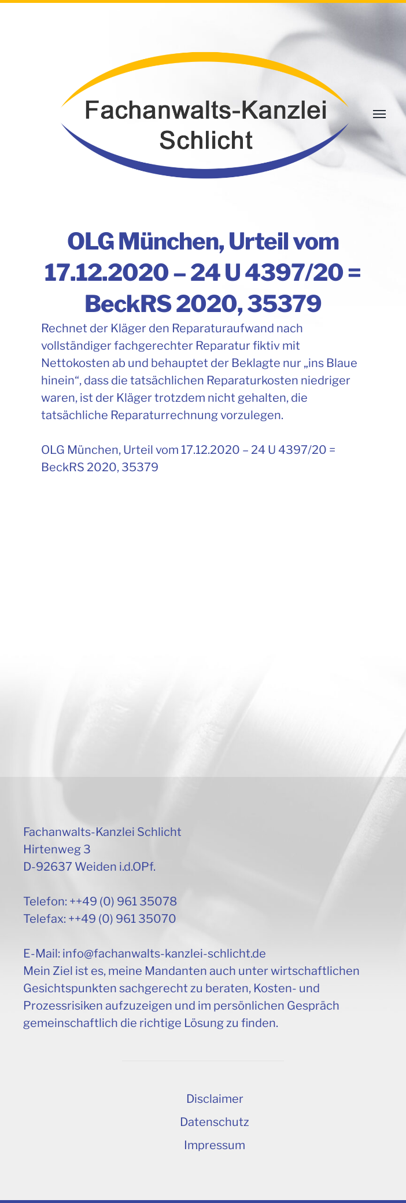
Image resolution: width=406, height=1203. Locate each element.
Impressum (214, 1145)
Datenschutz (214, 1122)
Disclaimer (214, 1099)
